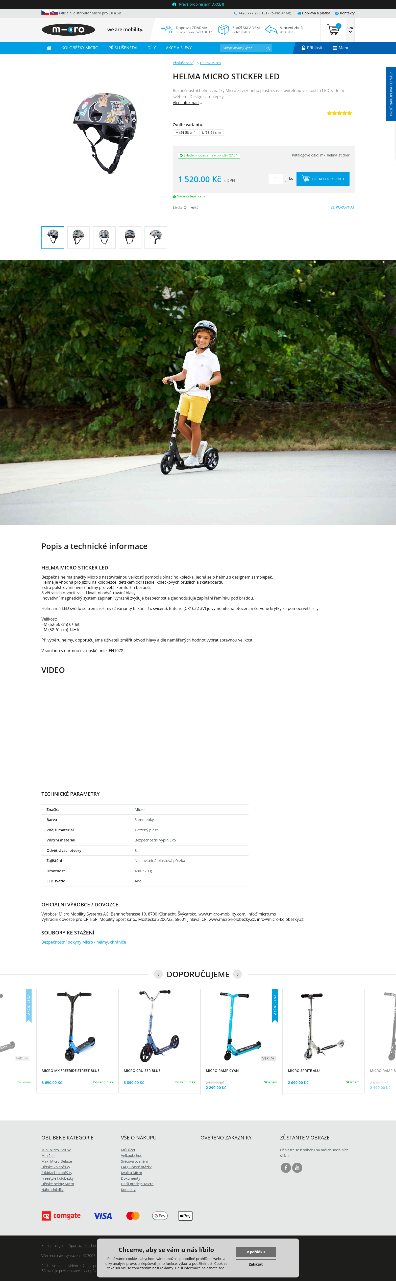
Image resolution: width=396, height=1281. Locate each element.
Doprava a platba (313, 13)
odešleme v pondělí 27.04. (218, 155)
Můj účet (128, 1150)
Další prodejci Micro (137, 1183)
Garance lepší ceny (191, 196)
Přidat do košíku (323, 179)
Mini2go (48, 1155)
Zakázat (256, 1264)
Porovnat (343, 207)
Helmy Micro (210, 62)
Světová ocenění (134, 1161)
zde (221, 1268)
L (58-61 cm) (211, 132)
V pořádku (256, 1251)
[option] (198, 392)
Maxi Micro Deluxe (56, 1161)
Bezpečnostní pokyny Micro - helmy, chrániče (83, 942)
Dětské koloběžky (55, 1166)
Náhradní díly (52, 1189)
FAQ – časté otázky (136, 1166)
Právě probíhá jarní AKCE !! (201, 4)
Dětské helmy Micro (57, 1183)
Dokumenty (130, 1178)
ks (280, 178)
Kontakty (345, 13)
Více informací (188, 102)
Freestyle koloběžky (57, 1178)
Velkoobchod (131, 1155)
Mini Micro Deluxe (56, 1150)
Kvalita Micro (131, 1172)
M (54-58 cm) (185, 132)
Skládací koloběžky (56, 1172)
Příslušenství (183, 62)
